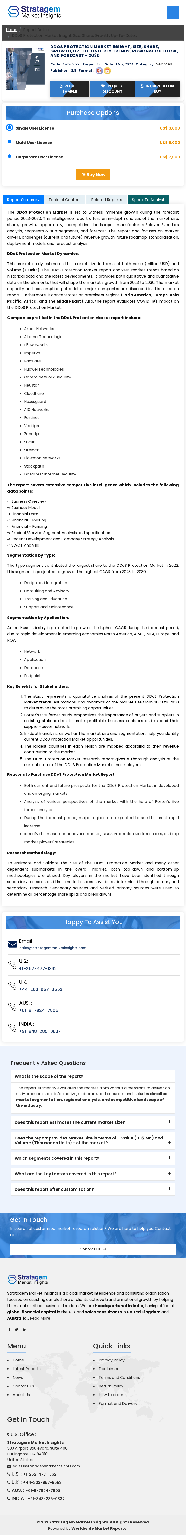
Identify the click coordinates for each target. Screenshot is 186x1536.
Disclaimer (109, 1369)
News (18, 1378)
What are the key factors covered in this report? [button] (66, 1175)
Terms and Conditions (119, 1378)
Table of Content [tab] (65, 200)
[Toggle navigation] (173, 12)
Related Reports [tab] (106, 200)
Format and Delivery (118, 1404)
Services (164, 64)
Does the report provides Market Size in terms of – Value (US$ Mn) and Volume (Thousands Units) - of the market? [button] (89, 1141)
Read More (40, 1319)
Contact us (93, 1250)
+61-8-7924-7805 (38, 1011)
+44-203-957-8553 (40, 990)
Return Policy (111, 1387)
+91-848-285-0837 (40, 1032)
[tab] (93, 1077)
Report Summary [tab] (23, 200)
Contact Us (23, 1387)
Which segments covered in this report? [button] (57, 1159)
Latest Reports (27, 1369)
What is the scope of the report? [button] (49, 1077)
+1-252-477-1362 (38, 969)
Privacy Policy (112, 1361)
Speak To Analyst (148, 200)
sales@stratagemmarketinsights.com (52, 948)
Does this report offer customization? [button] (54, 1190)
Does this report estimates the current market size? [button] (70, 1123)
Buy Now (94, 174)
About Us (21, 1395)
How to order (111, 1395)
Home (11, 30)
